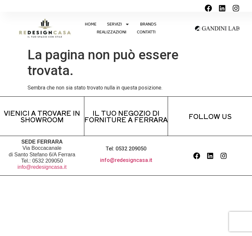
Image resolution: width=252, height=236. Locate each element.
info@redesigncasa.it (42, 167)
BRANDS (148, 24)
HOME (90, 24)
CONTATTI (146, 32)
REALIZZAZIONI (111, 32)
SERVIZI (118, 24)
